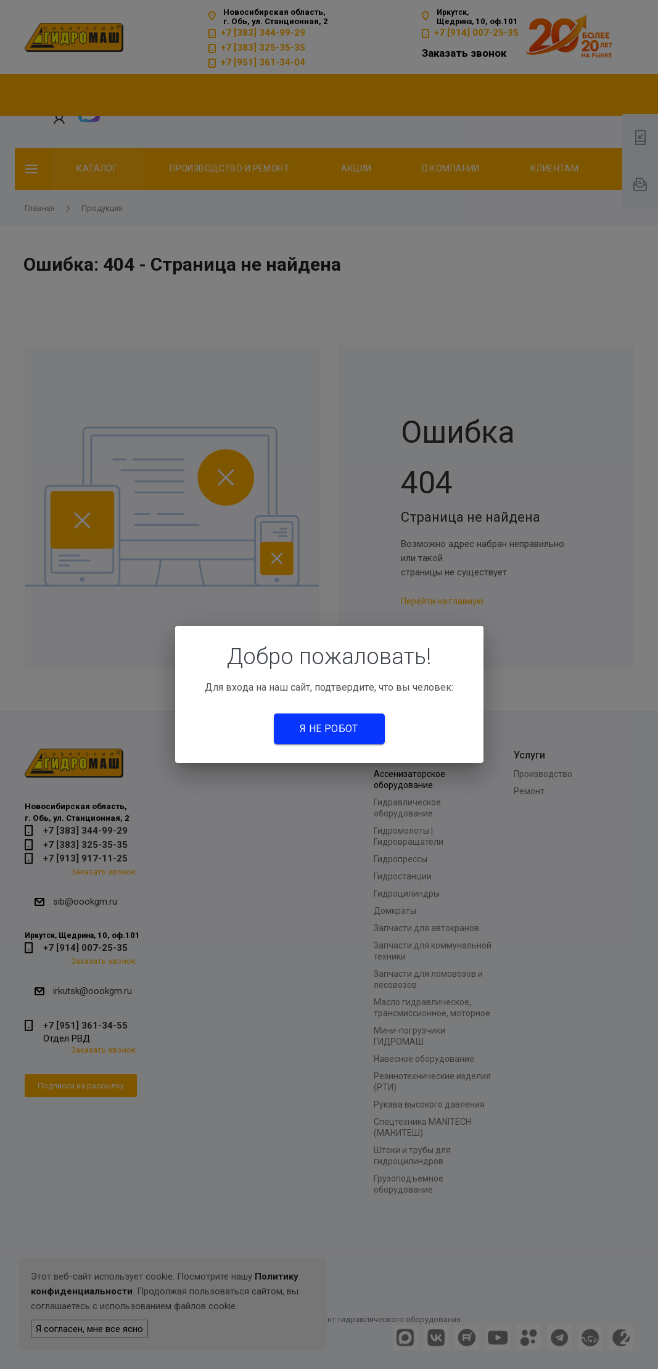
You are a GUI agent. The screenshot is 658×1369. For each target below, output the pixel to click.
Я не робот (329, 728)
